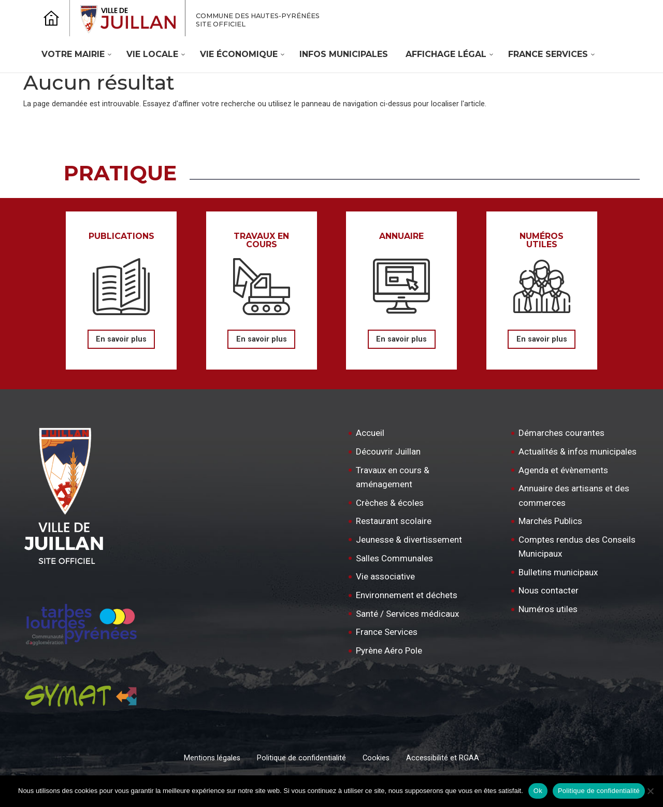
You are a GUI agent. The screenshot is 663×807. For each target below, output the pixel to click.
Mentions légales (212, 758)
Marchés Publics (550, 521)
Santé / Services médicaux (407, 613)
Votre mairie (73, 54)
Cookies (376, 758)
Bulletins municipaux (558, 572)
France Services (548, 54)
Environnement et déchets (406, 595)
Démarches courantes (561, 433)
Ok (538, 791)
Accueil (370, 433)
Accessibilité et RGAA (442, 758)
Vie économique (239, 54)
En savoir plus (121, 339)
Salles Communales (394, 558)
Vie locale (152, 54)
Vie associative (385, 576)
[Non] (650, 791)
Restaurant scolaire (393, 521)
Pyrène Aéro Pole (389, 650)
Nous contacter (548, 590)
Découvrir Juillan (388, 451)
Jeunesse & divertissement (409, 539)
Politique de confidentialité (301, 758)
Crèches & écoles (390, 503)
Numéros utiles (548, 609)
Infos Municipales (343, 54)
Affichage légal (446, 54)
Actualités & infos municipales (577, 451)
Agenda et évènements (563, 470)
